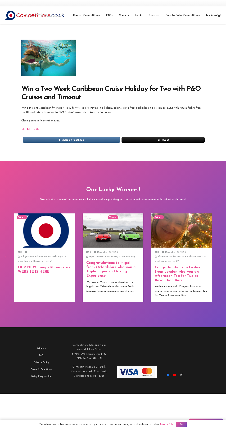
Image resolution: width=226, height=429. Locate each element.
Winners (41, 348)
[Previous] (5, 257)
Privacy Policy (41, 362)
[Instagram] (181, 375)
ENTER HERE (30, 129)
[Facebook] (168, 375)
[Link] (41, 15)
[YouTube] (175, 375)
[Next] (220, 257)
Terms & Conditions (41, 369)
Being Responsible (41, 376)
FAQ (41, 355)
